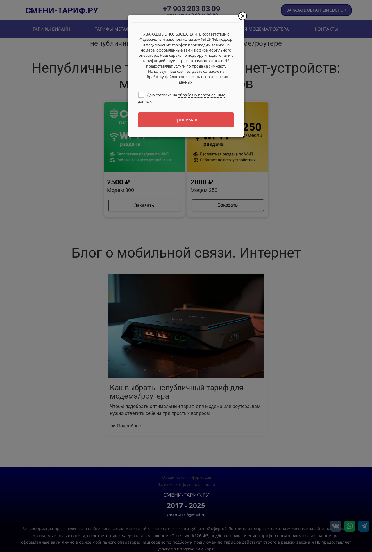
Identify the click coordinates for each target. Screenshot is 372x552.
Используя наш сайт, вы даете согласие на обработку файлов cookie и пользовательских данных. (186, 77)
